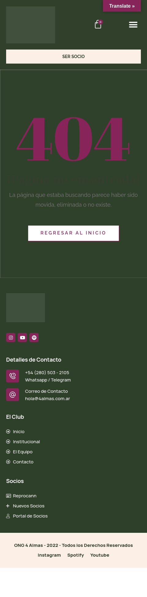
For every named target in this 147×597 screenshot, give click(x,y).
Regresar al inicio (73, 233)
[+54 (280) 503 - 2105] (12, 376)
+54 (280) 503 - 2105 (47, 372)
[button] (133, 25)
